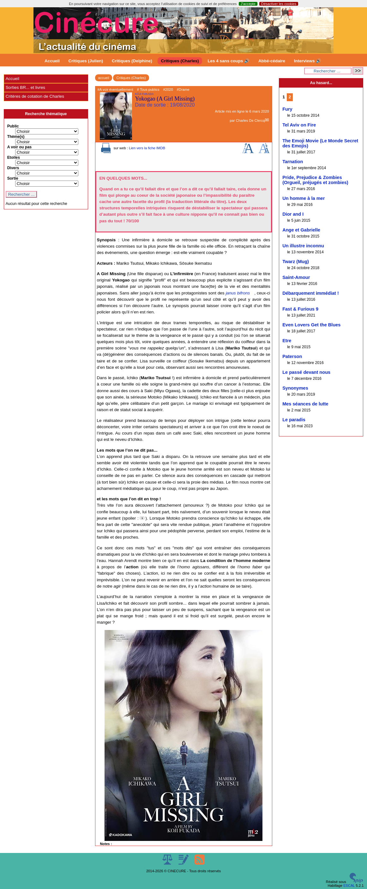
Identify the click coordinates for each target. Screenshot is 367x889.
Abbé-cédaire (271, 61)
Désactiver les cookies (278, 4)
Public (13, 126)
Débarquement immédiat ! (310, 293)
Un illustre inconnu (303, 245)
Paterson (292, 356)
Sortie (12, 178)
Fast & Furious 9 (300, 309)
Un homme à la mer (303, 198)
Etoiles (13, 157)
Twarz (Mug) (295, 261)
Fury (287, 109)
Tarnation (292, 161)
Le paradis (293, 419)
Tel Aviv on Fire (299, 124)
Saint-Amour (296, 277)
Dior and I (293, 214)
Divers (13, 168)
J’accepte (248, 4)
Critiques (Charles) (180, 61)
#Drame (183, 89)
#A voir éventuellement (115, 89)
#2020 (168, 89)
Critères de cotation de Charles (35, 96)
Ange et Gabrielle (301, 229)
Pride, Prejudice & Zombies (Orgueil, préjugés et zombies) (315, 180)
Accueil (52, 61)
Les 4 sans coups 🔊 (229, 61)
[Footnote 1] (142, 518)
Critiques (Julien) (86, 61)
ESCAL (349, 885)
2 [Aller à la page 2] (290, 97)
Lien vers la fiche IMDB (147, 148)
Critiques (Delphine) (132, 61)
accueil (103, 78)
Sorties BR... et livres (25, 87)
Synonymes (295, 388)
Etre (286, 340)
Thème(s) (16, 136)
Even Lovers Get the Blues (311, 324)
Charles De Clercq (250, 120)
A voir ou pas (19, 147)
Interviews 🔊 (307, 61)
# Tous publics (148, 89)
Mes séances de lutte (305, 403)
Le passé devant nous (306, 372)
